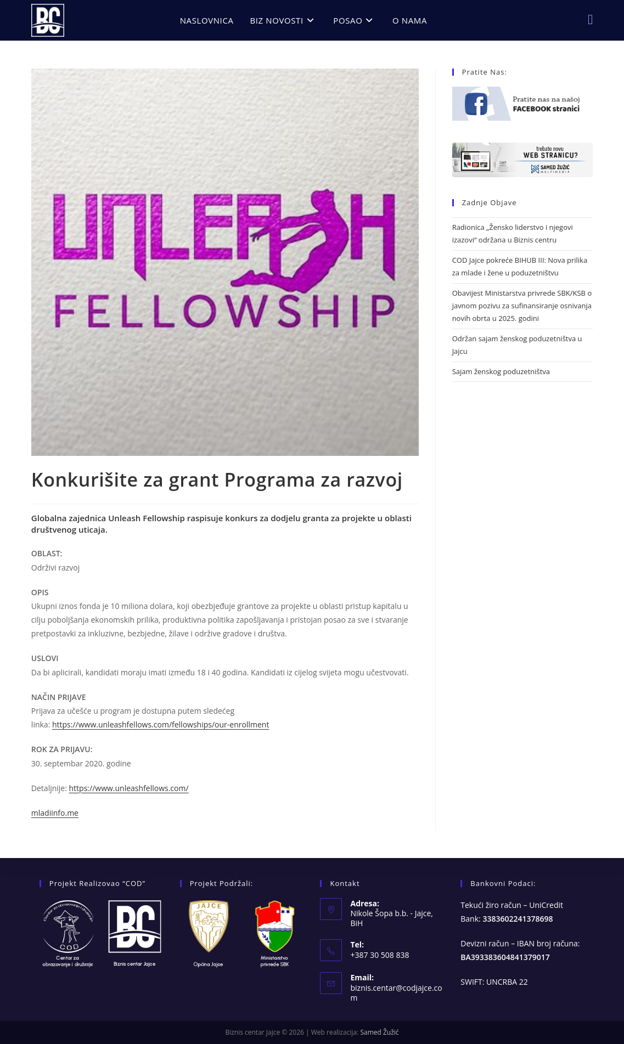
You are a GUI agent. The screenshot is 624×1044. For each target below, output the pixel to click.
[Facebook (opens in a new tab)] (590, 19)
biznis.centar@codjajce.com (396, 993)
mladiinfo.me (54, 813)
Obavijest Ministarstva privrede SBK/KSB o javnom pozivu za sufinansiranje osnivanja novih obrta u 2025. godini (522, 306)
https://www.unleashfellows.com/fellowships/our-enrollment (160, 724)
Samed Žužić (379, 1032)
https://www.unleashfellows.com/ (129, 788)
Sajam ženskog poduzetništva (501, 371)
